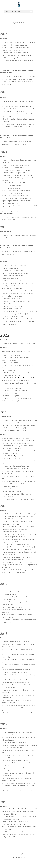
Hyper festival (16, 451)
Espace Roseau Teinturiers (27, 378)
